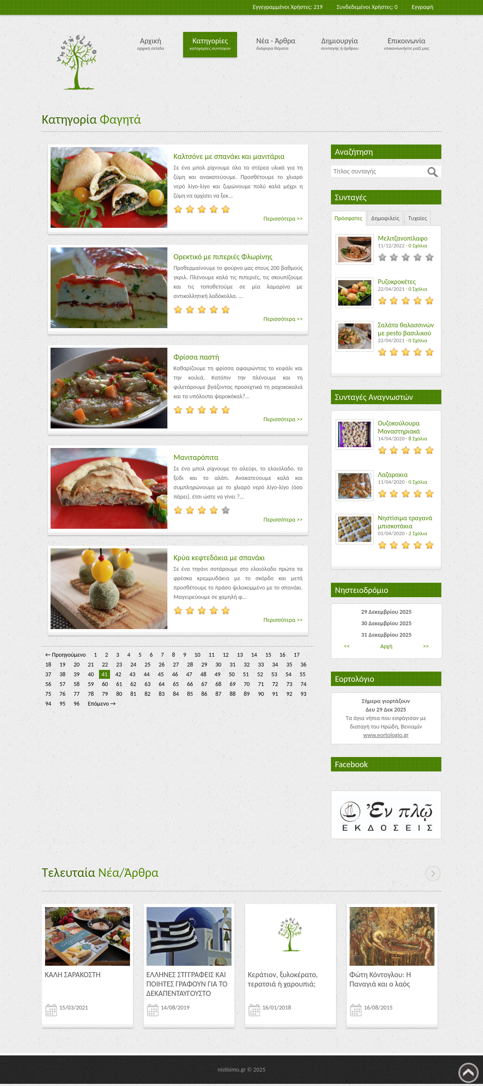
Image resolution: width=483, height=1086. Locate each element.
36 (303, 664)
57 (62, 684)
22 (105, 664)
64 (162, 684)
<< (347, 646)
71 (261, 684)
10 (198, 654)
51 (246, 674)
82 (147, 694)
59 (91, 684)
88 (232, 694)
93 (303, 694)
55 (302, 674)
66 (190, 684)
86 (204, 694)
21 (91, 664)
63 (147, 684)
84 (176, 694)
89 (247, 694)
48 (203, 674)
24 (133, 664)
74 (303, 684)
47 (189, 674)
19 (62, 664)
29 (204, 664)
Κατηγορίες (210, 40)
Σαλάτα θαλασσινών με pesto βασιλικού (406, 329)
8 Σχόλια (417, 438)
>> (426, 646)
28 (190, 664)
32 (247, 664)
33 (261, 664)
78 (91, 694)
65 (176, 684)
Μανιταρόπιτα (196, 457)
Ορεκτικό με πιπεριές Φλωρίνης (223, 256)
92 (289, 694)
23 (119, 664)
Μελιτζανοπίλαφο (403, 238)
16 (282, 654)
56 (48, 684)
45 (161, 674)
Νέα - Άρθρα (275, 40)
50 (231, 674)
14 (254, 654)
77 (76, 694)
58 (76, 684)
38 (62, 674)
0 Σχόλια (417, 245)
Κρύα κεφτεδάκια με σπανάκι (219, 557)
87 (218, 694)
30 (218, 664)
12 (226, 654)
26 (162, 664)
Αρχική (150, 40)
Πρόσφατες (348, 218)
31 (232, 664)
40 (91, 674)
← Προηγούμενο (65, 654)
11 (212, 654)
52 (260, 674)
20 (76, 664)
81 (133, 694)
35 (289, 664)
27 (176, 664)
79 (105, 694)
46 (175, 674)
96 (76, 703)
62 (133, 684)
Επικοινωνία (406, 40)
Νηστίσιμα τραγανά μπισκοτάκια (405, 522)
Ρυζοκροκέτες (397, 282)
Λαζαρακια (393, 475)
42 (118, 674)
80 (119, 694)
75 (48, 694)
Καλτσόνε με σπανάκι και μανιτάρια (229, 156)
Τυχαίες (417, 218)
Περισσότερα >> (282, 218)
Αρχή (386, 646)
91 (275, 694)
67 (204, 684)
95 (62, 703)
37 (48, 674)
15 (268, 654)
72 (275, 684)
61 (119, 684)
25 (147, 664)
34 (275, 664)
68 (218, 684)
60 (105, 684)
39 (76, 674)
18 (48, 664)
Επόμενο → (102, 703)
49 (217, 674)
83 (162, 694)
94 (48, 703)
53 (274, 674)
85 (190, 694)
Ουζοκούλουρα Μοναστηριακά (399, 427)
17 (296, 654)
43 (133, 674)
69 (232, 684)
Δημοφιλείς (385, 218)
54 (288, 674)
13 (240, 654)
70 (247, 684)
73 (289, 684)
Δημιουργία (340, 40)
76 (62, 694)
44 (147, 674)
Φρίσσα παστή (196, 357)
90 (261, 694)
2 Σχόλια (417, 533)
